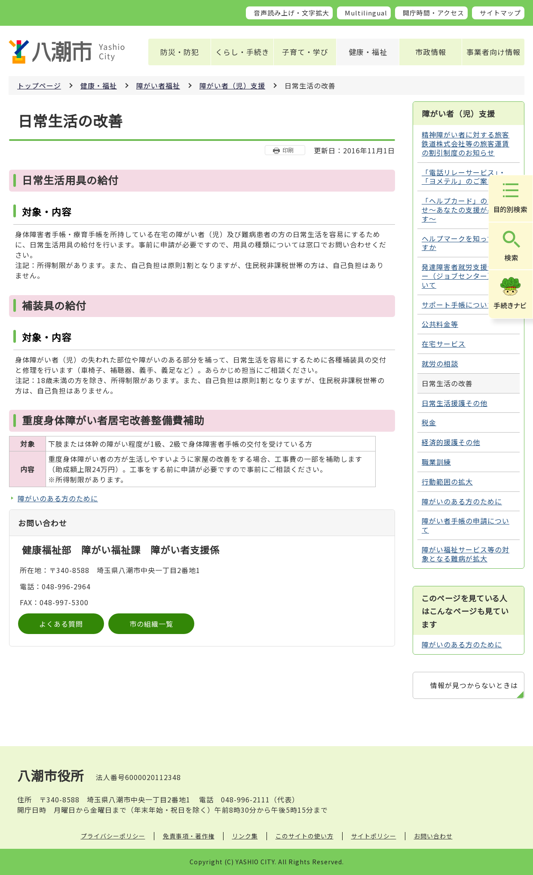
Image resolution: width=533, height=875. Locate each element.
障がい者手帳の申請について (465, 525)
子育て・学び (305, 51)
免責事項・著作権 (188, 836)
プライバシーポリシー (113, 836)
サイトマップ (500, 12)
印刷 (288, 150)
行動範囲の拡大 (447, 481)
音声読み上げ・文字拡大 (291, 12)
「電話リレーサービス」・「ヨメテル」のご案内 (464, 176)
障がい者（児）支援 (232, 85)
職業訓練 (436, 462)
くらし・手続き (242, 51)
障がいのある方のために (58, 498)
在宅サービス (444, 343)
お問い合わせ (433, 836)
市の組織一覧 (151, 624)
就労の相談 (440, 363)
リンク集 (245, 836)
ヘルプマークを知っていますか (465, 243)
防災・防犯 (179, 51)
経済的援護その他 (451, 442)
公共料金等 (440, 324)
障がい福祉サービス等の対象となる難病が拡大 (465, 554)
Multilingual (366, 12)
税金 (429, 422)
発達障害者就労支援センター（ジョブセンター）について (465, 276)
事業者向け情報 (493, 51)
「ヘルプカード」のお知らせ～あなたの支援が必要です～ (465, 209)
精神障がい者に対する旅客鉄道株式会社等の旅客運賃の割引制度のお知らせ (465, 143)
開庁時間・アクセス (433, 12)
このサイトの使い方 (305, 836)
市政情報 (430, 51)
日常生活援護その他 (454, 403)
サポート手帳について (458, 304)
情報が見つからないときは (474, 685)
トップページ (39, 85)
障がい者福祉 (158, 85)
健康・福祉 (368, 51)
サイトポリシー (373, 836)
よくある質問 (61, 624)
